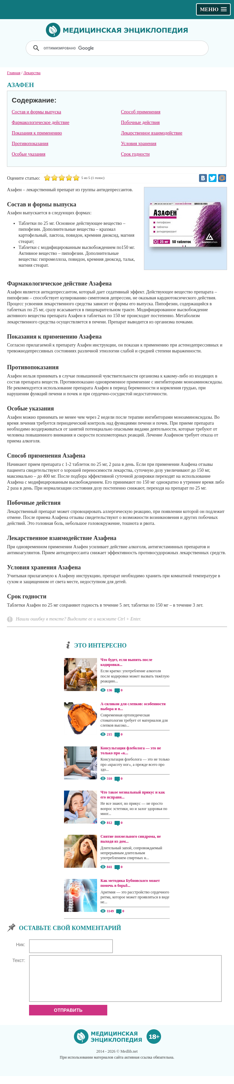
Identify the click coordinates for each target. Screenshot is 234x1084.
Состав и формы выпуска (36, 111)
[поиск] (118, 48)
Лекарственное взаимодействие (152, 133)
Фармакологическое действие (40, 122)
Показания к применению (37, 133)
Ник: (20, 944)
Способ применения (140, 111)
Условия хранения (138, 143)
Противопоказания (30, 143)
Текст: (18, 960)
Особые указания (29, 154)
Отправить (68, 1018)
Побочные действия (140, 122)
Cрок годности (135, 154)
